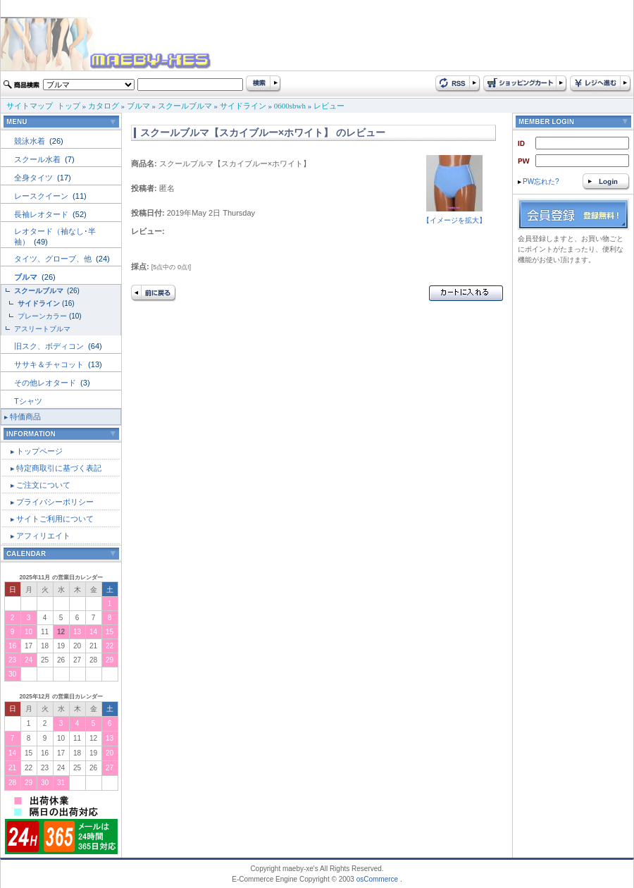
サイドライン (243, 105)
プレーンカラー (42, 316)
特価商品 (25, 416)
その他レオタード (46, 382)
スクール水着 (38, 159)
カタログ (103, 105)
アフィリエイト (43, 535)
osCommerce (377, 879)
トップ (68, 105)
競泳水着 (30, 141)
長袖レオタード (42, 214)
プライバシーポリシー (55, 502)
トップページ (39, 451)
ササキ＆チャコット (50, 364)
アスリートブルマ (42, 329)
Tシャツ (28, 401)
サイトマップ (29, 105)
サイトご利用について (55, 518)
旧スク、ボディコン (50, 346)
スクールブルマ (185, 105)
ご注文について (43, 485)
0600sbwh (290, 105)
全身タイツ (34, 177)
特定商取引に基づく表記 (58, 468)
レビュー (328, 105)
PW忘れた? (538, 181)
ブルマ (138, 105)
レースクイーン (42, 196)
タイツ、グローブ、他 (54, 258)
